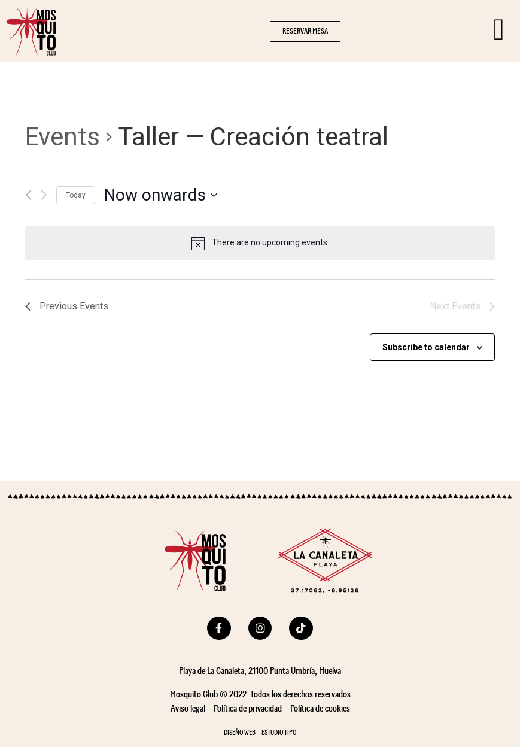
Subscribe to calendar (426, 347)
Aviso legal (188, 709)
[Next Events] (44, 195)
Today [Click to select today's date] (76, 195)
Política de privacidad (248, 709)
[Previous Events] (28, 195)
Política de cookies (320, 709)
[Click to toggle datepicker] (160, 195)
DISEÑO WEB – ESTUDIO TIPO (260, 732)
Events (62, 136)
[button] (305, 31)
